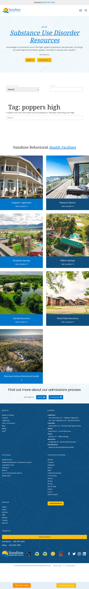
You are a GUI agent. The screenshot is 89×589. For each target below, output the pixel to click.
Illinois (50, 428)
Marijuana (51, 465)
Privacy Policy (70, 566)
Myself (30, 60)
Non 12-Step (52, 486)
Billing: (4, 545)
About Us (5, 410)
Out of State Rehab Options (12, 473)
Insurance (5, 502)
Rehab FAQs (6, 475)
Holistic (50, 489)
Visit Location (21, 206)
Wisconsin (51, 439)
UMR (3, 515)
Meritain (5, 523)
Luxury (50, 492)
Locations (51, 410)
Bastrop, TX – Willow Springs (58, 436)
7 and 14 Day (52, 475)
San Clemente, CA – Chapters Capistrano (64, 418)
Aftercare (5, 467)
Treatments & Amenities (56, 455)
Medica (4, 517)
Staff (4, 431)
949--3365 (15, 545)
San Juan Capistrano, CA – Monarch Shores (64, 420)
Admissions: (6, 541)
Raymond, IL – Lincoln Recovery (60, 431)
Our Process (6, 455)
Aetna (4, 509)
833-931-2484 (49, 2)
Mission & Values (8, 415)
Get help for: (44, 54)
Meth (49, 470)
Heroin (50, 467)
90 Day (50, 484)
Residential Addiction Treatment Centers (16, 462)
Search (52, 86)
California (51, 415)
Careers (5, 418)
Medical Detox (7, 459)
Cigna (4, 507)
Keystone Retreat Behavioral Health (61, 447)
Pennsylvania (53, 444)
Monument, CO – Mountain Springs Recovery (65, 426)
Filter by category (12, 86)
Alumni (4, 470)
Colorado (51, 423)
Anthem (5, 512)
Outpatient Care (8, 465)
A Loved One (44, 60)
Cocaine (51, 462)
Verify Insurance (56, 503)
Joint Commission (8, 423)
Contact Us (6, 531)
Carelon (5, 520)
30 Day (50, 478)
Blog (3, 426)
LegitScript (6, 420)
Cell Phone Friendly (54, 473)
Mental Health (53, 494)
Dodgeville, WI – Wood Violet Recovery (62, 442)
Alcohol (50, 459)
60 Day (50, 481)
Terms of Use (57, 566)
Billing (4, 428)
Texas (50, 434)
